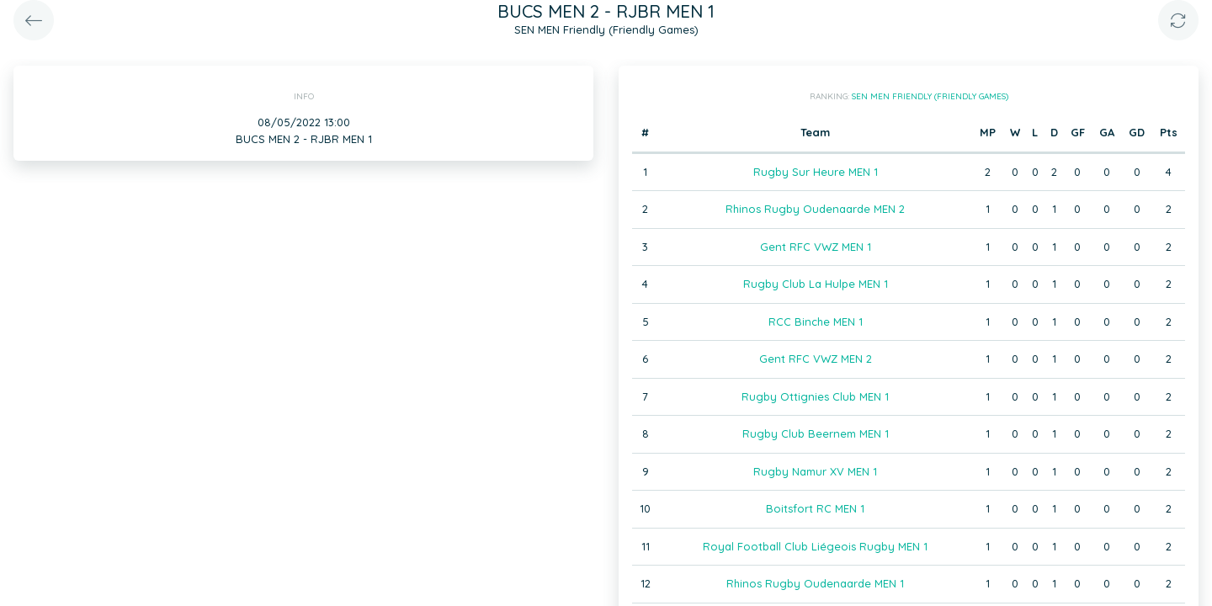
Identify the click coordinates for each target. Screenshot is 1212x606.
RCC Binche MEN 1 (815, 321)
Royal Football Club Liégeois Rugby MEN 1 (815, 546)
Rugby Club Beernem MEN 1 (815, 433)
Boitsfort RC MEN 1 (815, 508)
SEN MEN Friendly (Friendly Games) (930, 96)
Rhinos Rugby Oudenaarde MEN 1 (815, 583)
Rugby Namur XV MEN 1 (815, 471)
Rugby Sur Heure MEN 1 (815, 171)
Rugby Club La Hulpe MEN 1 (815, 283)
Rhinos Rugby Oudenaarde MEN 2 (815, 208)
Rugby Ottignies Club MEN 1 (815, 396)
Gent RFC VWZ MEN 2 (815, 358)
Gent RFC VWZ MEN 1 (815, 246)
